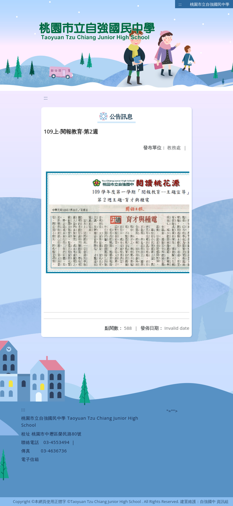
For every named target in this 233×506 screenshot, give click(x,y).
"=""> (172, 411)
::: (180, 4)
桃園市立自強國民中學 (209, 4)
